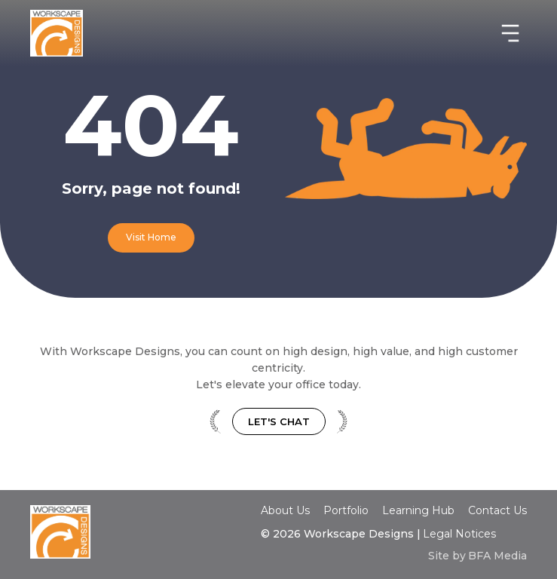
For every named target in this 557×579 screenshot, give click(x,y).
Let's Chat (279, 421)
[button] (510, 33)
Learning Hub (418, 510)
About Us (285, 510)
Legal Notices (459, 534)
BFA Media (497, 555)
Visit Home (151, 237)
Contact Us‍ (497, 511)
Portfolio (346, 510)
